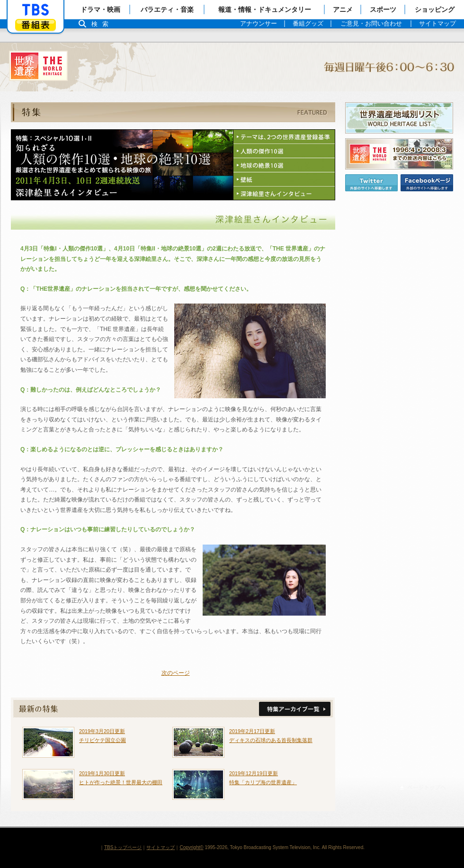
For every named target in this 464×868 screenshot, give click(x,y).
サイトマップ (160, 847)
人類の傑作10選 (284, 151)
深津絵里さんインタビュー (284, 193)
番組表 (35, 25)
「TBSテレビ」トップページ (35, 10)
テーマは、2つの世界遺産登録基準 (284, 137)
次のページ (175, 673)
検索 (102, 23)
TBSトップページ (123, 847)
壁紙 (284, 179)
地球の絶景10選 (284, 165)
